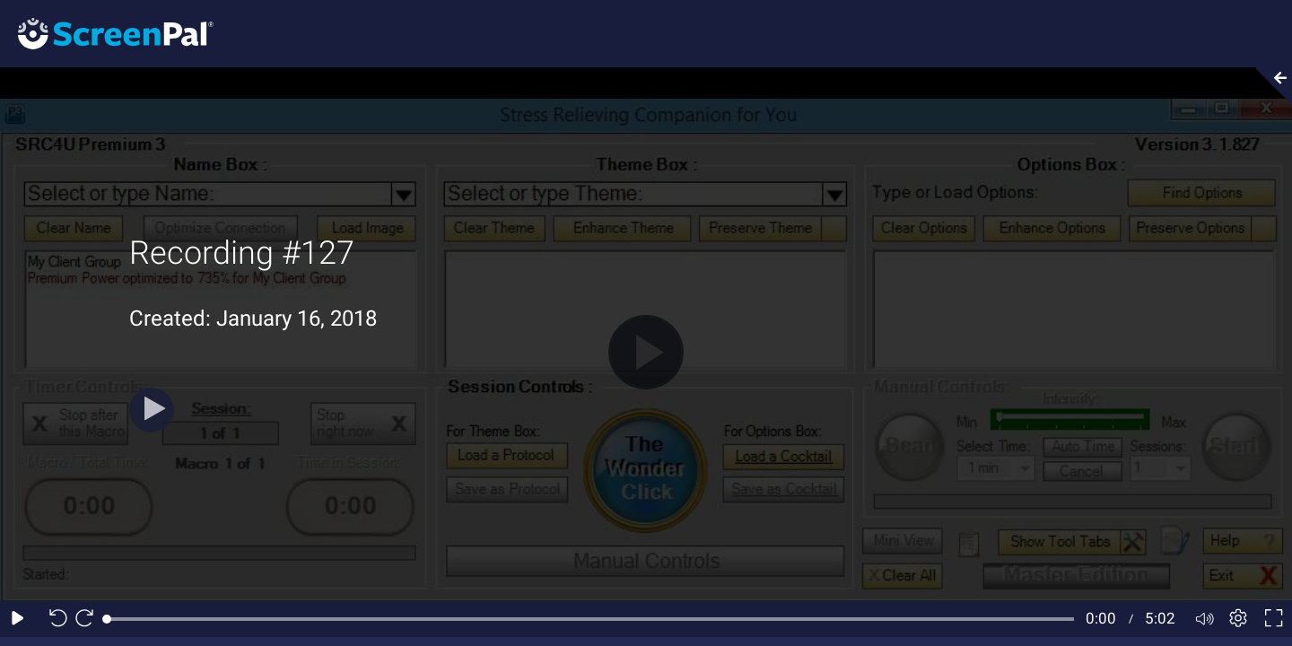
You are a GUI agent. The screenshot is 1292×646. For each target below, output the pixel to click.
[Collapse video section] (1268, 86)
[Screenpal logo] (107, 32)
